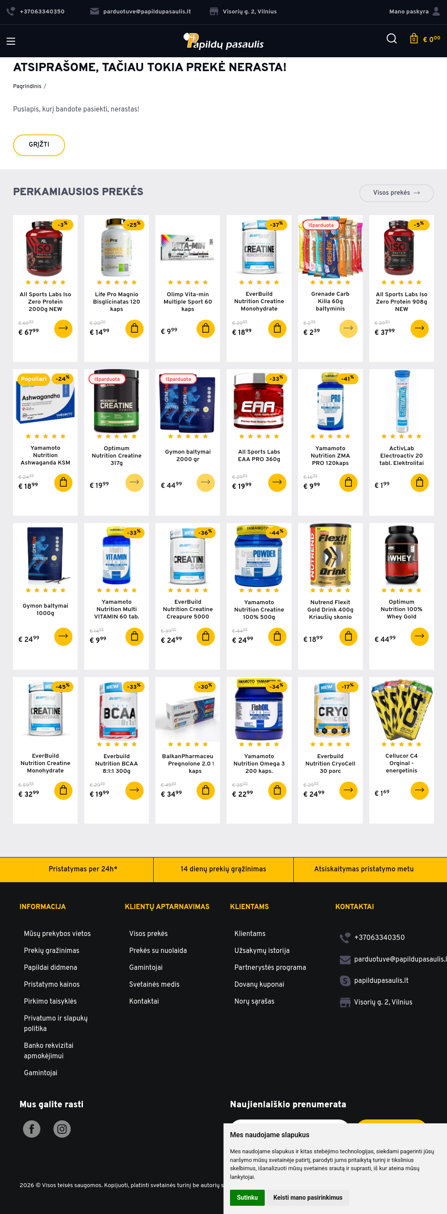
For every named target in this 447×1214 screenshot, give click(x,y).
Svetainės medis (154, 985)
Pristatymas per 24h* (83, 869)
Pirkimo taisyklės (50, 1002)
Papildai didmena (50, 968)
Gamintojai (40, 1073)
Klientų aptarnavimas (167, 907)
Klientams (249, 907)
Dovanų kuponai (259, 985)
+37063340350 (372, 938)
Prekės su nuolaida (158, 951)
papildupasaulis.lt (374, 981)
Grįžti (39, 145)
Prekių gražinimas (51, 951)
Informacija (43, 907)
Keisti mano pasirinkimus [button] (307, 1197)
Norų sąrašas (254, 1002)
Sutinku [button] (247, 1197)
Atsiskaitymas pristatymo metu (364, 869)
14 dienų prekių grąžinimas (223, 869)
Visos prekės (391, 193)
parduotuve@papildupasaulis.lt (140, 12)
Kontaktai (144, 1002)
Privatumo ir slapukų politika (56, 1024)
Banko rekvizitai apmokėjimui (48, 1051)
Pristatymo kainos (52, 985)
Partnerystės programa (270, 968)
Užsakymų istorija (261, 951)
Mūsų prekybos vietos (57, 934)
